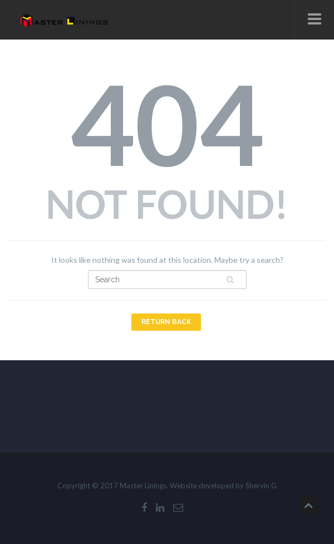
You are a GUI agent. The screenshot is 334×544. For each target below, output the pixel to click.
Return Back (166, 322)
